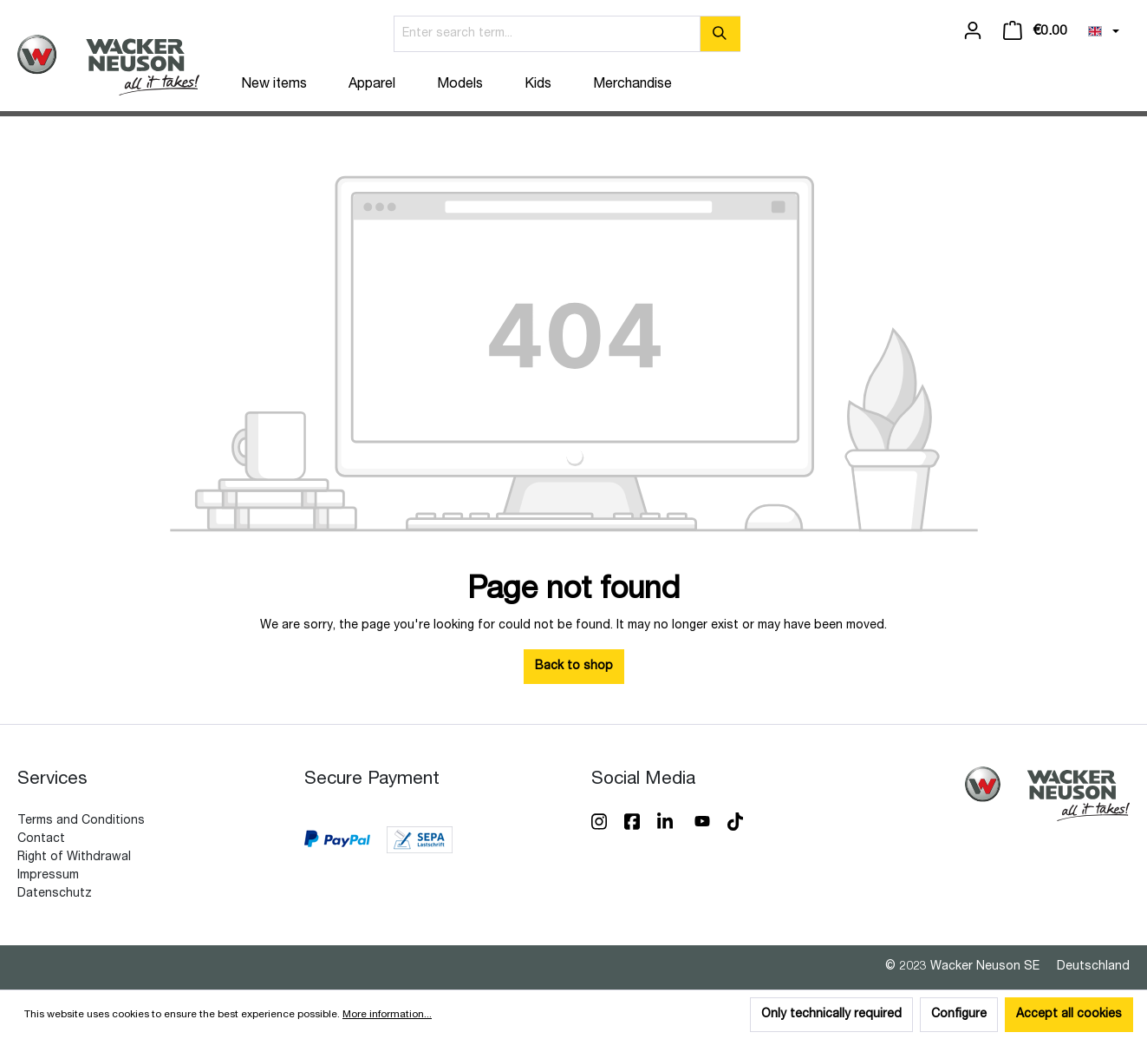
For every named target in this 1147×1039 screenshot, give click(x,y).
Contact (41, 839)
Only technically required (831, 1015)
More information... (387, 1014)
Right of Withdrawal (74, 858)
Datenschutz (54, 894)
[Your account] (973, 31)
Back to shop (574, 667)
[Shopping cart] (1035, 31)
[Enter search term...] (547, 34)
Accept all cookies (1069, 1015)
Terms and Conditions (81, 821)
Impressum (48, 876)
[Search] (720, 34)
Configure (959, 1015)
